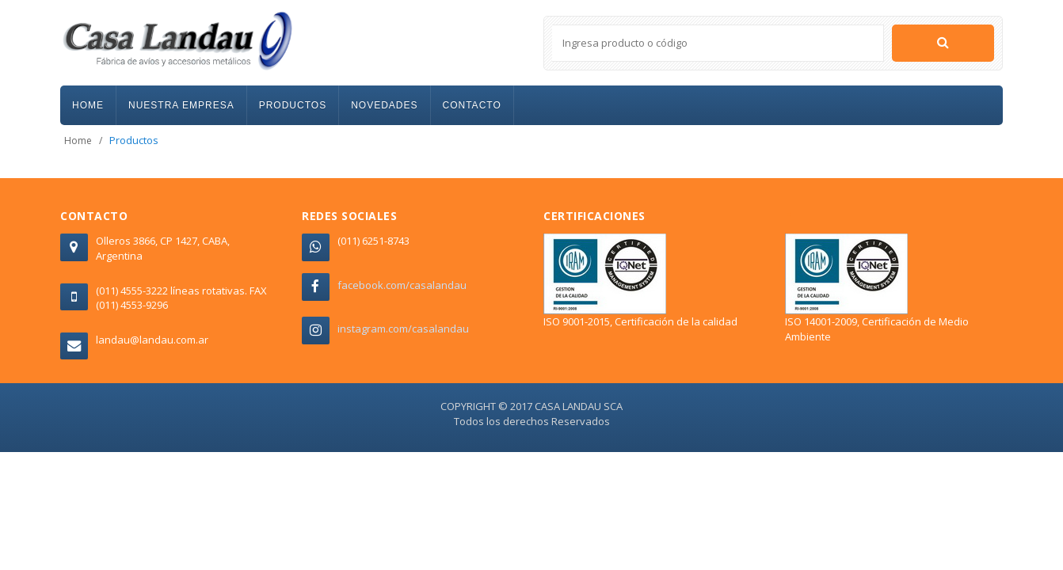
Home (78, 140)
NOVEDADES (384, 105)
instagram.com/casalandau (403, 328)
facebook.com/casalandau (402, 285)
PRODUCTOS (292, 105)
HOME (88, 105)
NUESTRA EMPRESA (181, 105)
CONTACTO (472, 105)
